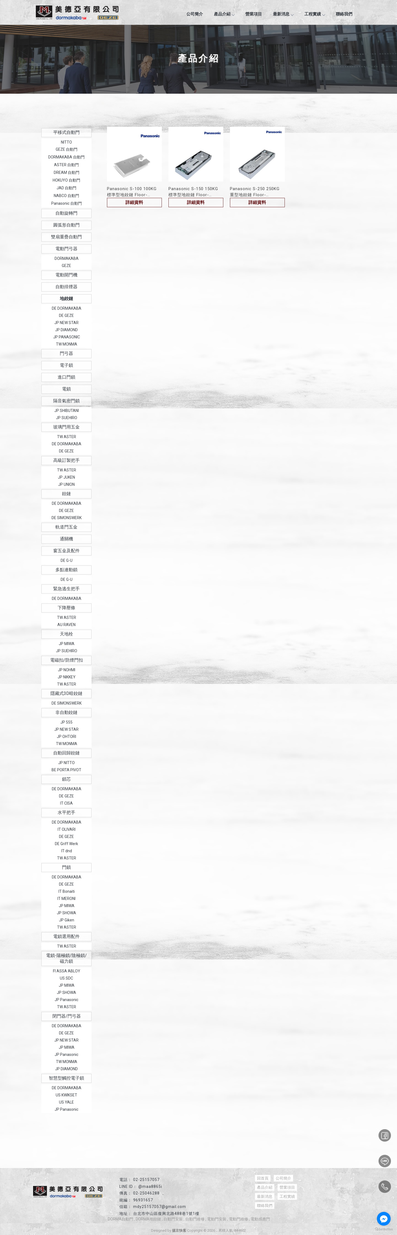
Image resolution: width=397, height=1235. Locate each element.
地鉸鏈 (66, 298)
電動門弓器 (66, 248)
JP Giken (66, 920)
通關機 (66, 538)
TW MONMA (66, 344)
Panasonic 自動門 (66, 203)
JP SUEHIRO (66, 418)
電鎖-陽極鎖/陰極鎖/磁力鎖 (66, 958)
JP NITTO (66, 763)
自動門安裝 (173, 1219)
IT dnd (66, 851)
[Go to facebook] (384, 1219)
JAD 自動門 (66, 188)
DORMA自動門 (120, 1219)
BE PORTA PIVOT (66, 770)
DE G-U (67, 560)
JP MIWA (66, 643)
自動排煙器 (66, 286)
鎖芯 (66, 779)
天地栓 (66, 634)
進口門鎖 (66, 377)
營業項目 (253, 14)
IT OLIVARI (67, 829)
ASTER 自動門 (66, 165)
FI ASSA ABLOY (66, 971)
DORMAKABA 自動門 (66, 157)
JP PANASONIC (66, 337)
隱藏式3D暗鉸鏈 (66, 693)
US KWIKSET (66, 1095)
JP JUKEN (66, 477)
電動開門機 (66, 274)
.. (217, 1230)
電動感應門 (260, 1219)
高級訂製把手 (66, 460)
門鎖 (66, 867)
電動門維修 (238, 1219)
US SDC (66, 978)
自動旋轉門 (66, 213)
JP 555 (66, 722)
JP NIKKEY (67, 677)
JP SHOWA (66, 913)
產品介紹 (224, 14)
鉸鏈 (66, 493)
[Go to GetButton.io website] (384, 1229)
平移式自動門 (66, 132)
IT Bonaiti (66, 891)
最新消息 (283, 14)
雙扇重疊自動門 (66, 236)
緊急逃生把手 (66, 588)
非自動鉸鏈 (66, 712)
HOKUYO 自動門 (66, 180)
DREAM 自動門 (66, 172)
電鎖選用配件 (66, 936)
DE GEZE (66, 315)
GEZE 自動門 (66, 149)
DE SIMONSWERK (67, 518)
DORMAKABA (67, 258)
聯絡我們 (344, 14)
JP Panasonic (66, 999)
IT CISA (66, 803)
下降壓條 (66, 607)
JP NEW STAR (66, 322)
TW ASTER (66, 437)
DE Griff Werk (66, 844)
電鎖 (66, 389)
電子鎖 (66, 365)
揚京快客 (179, 1230)
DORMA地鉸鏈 (148, 1219)
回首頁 (263, 1178)
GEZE (66, 265)
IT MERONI (66, 898)
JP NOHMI (66, 670)
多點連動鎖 (66, 569)
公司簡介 (194, 14)
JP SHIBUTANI (66, 410)
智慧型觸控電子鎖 (66, 1078)
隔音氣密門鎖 (66, 400)
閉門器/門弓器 (66, 1016)
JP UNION (66, 484)
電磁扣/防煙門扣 (66, 660)
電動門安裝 (216, 1219)
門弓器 (66, 353)
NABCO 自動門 (66, 195)
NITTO (66, 142)
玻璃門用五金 (66, 427)
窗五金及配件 (66, 550)
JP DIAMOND (66, 330)
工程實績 (314, 14)
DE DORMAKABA (66, 308)
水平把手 (66, 812)
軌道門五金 (66, 527)
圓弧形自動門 (66, 225)
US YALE (66, 1102)
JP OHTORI (66, 736)
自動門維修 (195, 1219)
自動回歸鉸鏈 (66, 753)
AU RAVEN (66, 624)
